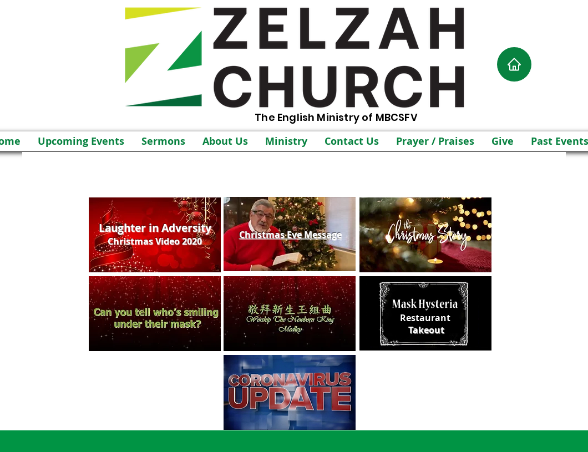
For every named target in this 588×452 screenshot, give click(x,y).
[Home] (514, 64)
